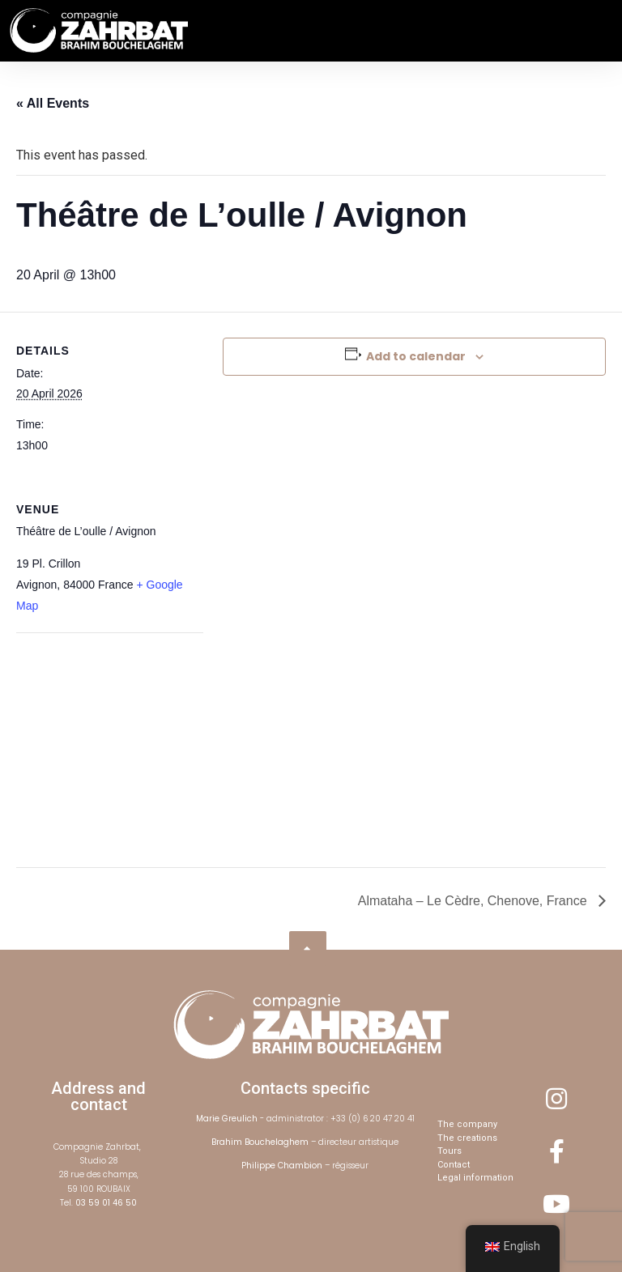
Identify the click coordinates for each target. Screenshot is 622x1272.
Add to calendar (416, 356)
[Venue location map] (101, 744)
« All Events (52, 103)
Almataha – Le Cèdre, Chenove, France (474, 901)
